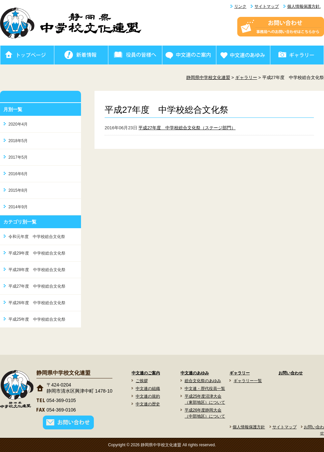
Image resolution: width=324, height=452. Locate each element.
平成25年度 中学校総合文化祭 (36, 319)
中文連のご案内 (189, 55)
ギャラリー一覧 (248, 380)
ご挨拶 (142, 380)
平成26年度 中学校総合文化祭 (36, 302)
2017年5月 (18, 157)
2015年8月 (18, 190)
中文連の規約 (148, 396)
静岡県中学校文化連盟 (208, 77)
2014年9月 (18, 207)
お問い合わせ (290, 373)
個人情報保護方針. (304, 6)
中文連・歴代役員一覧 (205, 388)
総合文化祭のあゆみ (203, 380)
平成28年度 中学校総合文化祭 (36, 269)
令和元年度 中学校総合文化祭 (36, 236)
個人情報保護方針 (249, 427)
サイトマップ (266, 6)
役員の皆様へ (135, 55)
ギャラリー (297, 55)
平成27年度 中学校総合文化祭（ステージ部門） (186, 127)
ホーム (27, 55)
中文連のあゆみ (243, 55)
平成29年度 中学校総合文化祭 (36, 253)
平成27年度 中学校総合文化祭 (36, 286)
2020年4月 (18, 124)
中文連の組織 (148, 388)
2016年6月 (18, 173)
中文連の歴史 (148, 404)
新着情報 (81, 55)
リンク (240, 6)
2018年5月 (18, 140)
